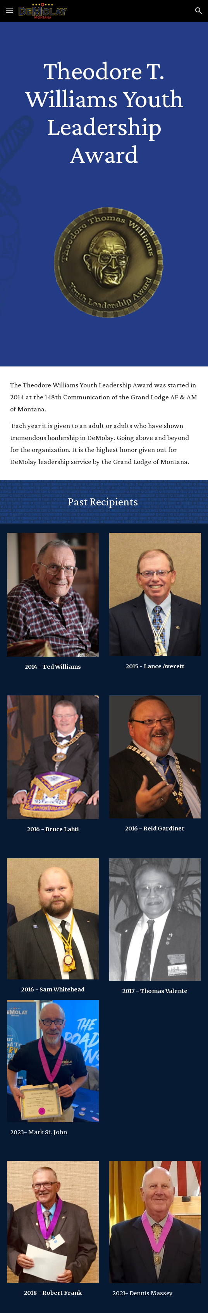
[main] (104, 111)
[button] (9, 10)
